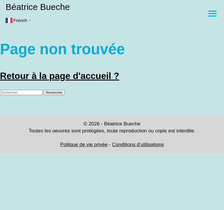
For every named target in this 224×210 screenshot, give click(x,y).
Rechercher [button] (54, 92)
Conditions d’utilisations (138, 144)
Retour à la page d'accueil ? (59, 76)
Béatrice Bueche (38, 7)
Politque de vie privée (84, 144)
